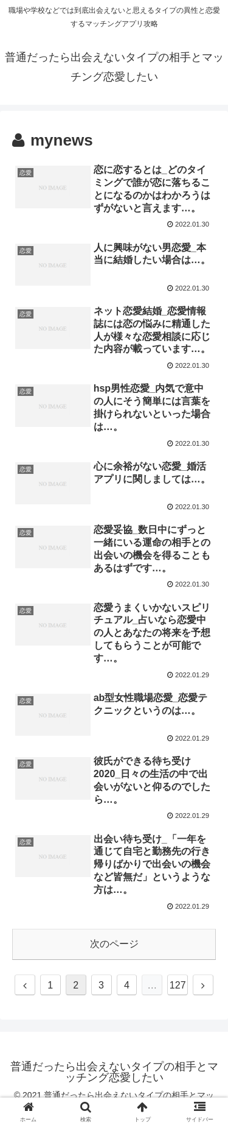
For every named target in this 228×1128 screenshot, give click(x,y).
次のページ (114, 944)
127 (178, 985)
